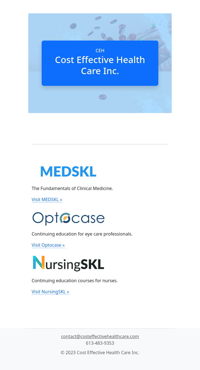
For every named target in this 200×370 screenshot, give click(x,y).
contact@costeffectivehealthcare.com (100, 336)
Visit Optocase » (48, 245)
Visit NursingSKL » (50, 292)
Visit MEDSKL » (47, 199)
